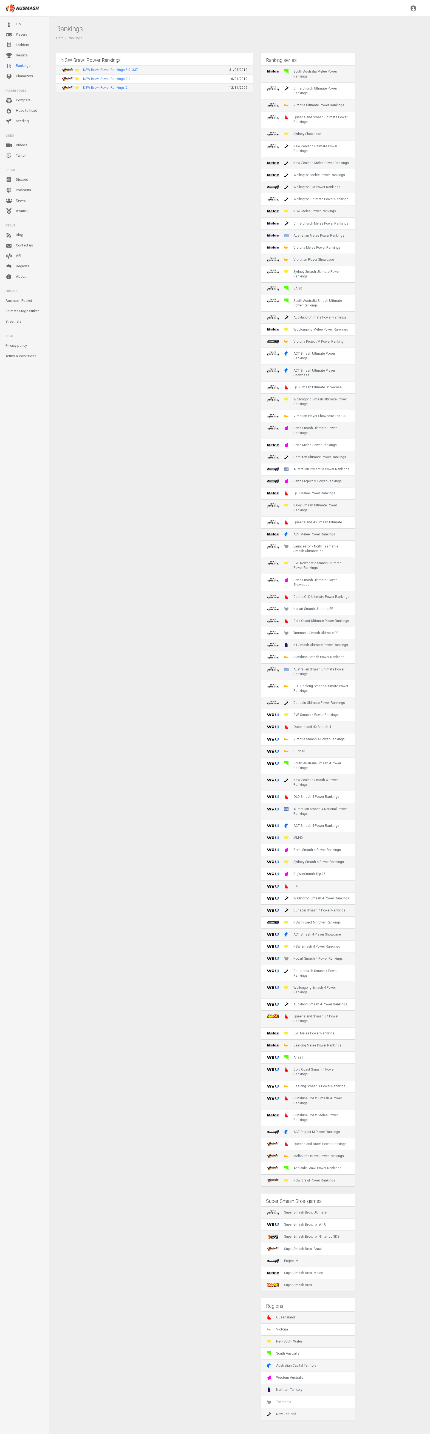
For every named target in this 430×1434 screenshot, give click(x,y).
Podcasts (18, 190)
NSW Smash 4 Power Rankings (303, 946)
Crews (15, 200)
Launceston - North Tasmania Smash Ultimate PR (302, 548)
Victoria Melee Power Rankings (304, 247)
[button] (413, 8)
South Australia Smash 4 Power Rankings (304, 765)
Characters (19, 76)
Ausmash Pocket (18, 301)
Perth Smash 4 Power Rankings (304, 850)
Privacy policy (16, 345)
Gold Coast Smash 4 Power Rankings (301, 1071)
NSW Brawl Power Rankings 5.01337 (110, 70)
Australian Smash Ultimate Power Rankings (305, 671)
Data (60, 38)
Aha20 (285, 1057)
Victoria (277, 1329)
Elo (13, 24)
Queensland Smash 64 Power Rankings (302, 1018)
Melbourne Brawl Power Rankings (305, 1156)
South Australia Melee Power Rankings (302, 73)
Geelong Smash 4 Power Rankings (306, 1086)
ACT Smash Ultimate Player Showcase (301, 372)
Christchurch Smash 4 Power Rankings (302, 973)
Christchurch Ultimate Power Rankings (302, 90)
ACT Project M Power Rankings (303, 1132)
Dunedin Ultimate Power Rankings (306, 703)
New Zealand (281, 1414)
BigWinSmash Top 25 (296, 874)
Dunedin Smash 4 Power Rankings (306, 910)
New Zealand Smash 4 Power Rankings (302, 782)
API (13, 256)
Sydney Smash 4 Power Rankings (305, 862)
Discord (16, 179)
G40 (283, 886)
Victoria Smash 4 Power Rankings (306, 739)
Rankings (17, 66)
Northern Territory (284, 1389)
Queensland (281, 1317)
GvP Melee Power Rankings (301, 1033)
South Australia (283, 1353)
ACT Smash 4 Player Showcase (304, 934)
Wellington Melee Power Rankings (306, 175)
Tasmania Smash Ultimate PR (303, 633)
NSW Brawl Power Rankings (301, 1180)
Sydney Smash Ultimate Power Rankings (303, 273)
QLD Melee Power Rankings (301, 493)
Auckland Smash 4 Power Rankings (307, 1004)
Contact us (19, 245)
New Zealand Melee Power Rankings (308, 163)
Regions (17, 266)
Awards (16, 211)
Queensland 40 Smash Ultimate (304, 522)
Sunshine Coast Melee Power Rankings (302, 1117)
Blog (14, 235)
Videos (16, 145)
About (15, 276)
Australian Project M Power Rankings (308, 469)
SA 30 (284, 288)
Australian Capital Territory (291, 1365)
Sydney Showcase (294, 134)
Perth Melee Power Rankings (302, 445)
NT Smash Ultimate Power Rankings (307, 645)
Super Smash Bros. (290, 1285)
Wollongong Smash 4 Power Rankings (301, 989)
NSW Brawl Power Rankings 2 (105, 88)
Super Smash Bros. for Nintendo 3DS (303, 1236)
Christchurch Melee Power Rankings (308, 223)
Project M (282, 1261)
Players (16, 34)
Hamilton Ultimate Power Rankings (306, 457)
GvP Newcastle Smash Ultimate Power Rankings (304, 565)
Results (16, 55)
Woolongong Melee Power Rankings (307, 329)
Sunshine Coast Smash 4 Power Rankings (304, 1100)
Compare (17, 100)
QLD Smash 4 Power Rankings (303, 797)
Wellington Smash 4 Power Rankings (308, 898)
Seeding (17, 121)
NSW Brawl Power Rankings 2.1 (106, 79)
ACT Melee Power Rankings (301, 534)
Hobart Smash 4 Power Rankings (305, 958)
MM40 (285, 838)
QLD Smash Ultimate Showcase (304, 387)
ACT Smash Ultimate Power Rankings (301, 355)
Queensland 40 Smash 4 (299, 727)
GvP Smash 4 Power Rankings (303, 715)
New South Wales (285, 1341)
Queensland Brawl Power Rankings (307, 1144)
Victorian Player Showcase (300, 259)
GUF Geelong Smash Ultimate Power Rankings (307, 688)
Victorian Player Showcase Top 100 (307, 416)
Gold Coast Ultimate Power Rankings (308, 621)
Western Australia (285, 1377)
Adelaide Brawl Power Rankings (304, 1168)
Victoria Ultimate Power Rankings (305, 105)
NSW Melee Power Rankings (301, 211)
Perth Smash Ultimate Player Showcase (302, 582)
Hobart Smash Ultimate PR (300, 609)
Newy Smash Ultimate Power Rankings (302, 507)
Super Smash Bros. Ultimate (297, 1212)
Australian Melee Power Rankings (305, 235)
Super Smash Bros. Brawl (294, 1249)
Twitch (15, 155)
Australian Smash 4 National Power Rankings (307, 811)
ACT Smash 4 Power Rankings (303, 826)
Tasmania (279, 1402)
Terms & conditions (20, 356)
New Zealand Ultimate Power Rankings (302, 148)
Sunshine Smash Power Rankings (305, 657)
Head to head (21, 110)
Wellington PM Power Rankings (303, 187)
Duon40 (286, 751)
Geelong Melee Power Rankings (304, 1045)
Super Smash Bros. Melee (295, 1273)
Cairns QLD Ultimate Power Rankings (308, 597)
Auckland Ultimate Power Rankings (307, 317)
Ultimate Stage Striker (22, 311)
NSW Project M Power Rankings (304, 922)
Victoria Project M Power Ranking (305, 341)
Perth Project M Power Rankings (304, 481)
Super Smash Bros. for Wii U (296, 1224)
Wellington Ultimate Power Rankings (308, 199)
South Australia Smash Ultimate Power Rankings (304, 303)
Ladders (17, 45)
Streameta (13, 321)
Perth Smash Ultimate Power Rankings (302, 430)
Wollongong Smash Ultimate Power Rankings (307, 401)
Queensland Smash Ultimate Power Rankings (307, 119)
